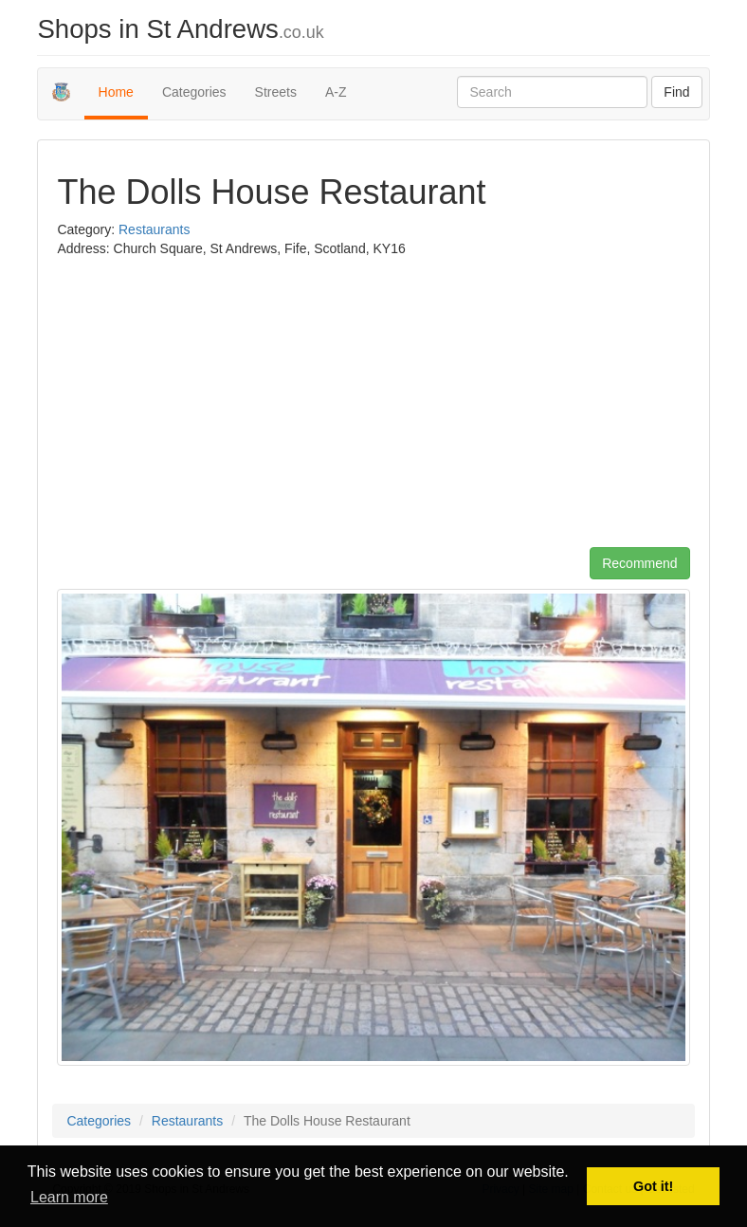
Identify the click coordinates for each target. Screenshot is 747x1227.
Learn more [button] (69, 1197)
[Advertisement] (216, 409)
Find (676, 92)
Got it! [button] (653, 1186)
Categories (194, 92)
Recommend (639, 563)
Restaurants (154, 229)
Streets (276, 92)
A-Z (336, 92)
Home (116, 92)
